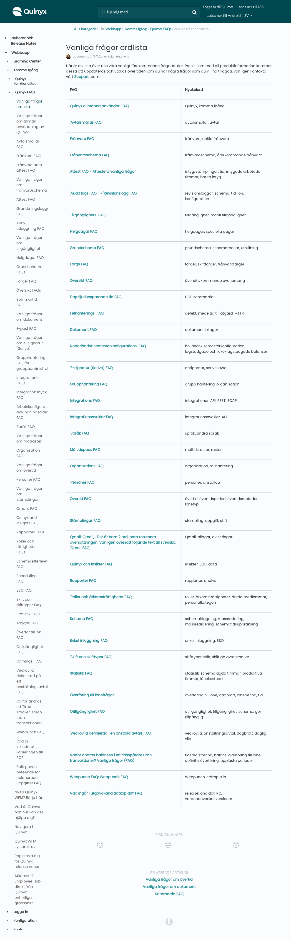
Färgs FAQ (79, 264)
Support (81, 76)
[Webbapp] (110, 29)
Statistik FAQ (81, 673)
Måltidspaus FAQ (85, 449)
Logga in (20, 912)
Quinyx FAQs (24, 92)
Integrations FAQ (85, 400)
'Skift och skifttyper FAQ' (91, 657)
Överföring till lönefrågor (92, 695)
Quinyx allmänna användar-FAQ (99, 106)
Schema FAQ (81, 618)
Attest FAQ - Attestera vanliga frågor (103, 171)
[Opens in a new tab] (169, 921)
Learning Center (27, 61)
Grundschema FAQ (87, 247)
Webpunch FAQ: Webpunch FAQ (99, 777)
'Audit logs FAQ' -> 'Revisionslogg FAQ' (103, 193)
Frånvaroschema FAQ (89, 155)
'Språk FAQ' (79, 433)
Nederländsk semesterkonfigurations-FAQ (108, 346)
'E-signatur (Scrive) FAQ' (91, 367)
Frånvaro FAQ (82, 138)
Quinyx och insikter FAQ (91, 564)
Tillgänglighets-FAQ (87, 215)
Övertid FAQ (80, 498)
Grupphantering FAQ (88, 384)
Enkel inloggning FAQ (89, 640)
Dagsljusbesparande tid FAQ (95, 297)
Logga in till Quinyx (218, 7)
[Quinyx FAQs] (161, 29)
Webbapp (20, 52)
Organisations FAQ (86, 466)
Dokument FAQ (83, 329)
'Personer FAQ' (82, 482)
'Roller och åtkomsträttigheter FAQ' (101, 597)
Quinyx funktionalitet (24, 81)
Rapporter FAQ (83, 580)
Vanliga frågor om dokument (169, 886)
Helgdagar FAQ (83, 231)
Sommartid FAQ (169, 894)
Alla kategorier (86, 29)
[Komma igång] (136, 29)
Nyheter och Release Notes (23, 40)
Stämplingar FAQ (85, 520)
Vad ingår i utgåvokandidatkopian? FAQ (106, 793)
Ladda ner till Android (223, 15)
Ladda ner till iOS (250, 7)
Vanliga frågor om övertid (169, 879)
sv (246, 15)
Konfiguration (25, 920)
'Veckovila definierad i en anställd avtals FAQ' (110, 733)
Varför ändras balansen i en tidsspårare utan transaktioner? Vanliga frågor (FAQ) (111, 757)
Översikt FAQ (81, 280)
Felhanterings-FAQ (87, 313)
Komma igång (25, 70)
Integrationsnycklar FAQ (91, 417)
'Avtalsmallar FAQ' (86, 122)
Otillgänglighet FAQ (87, 711)
